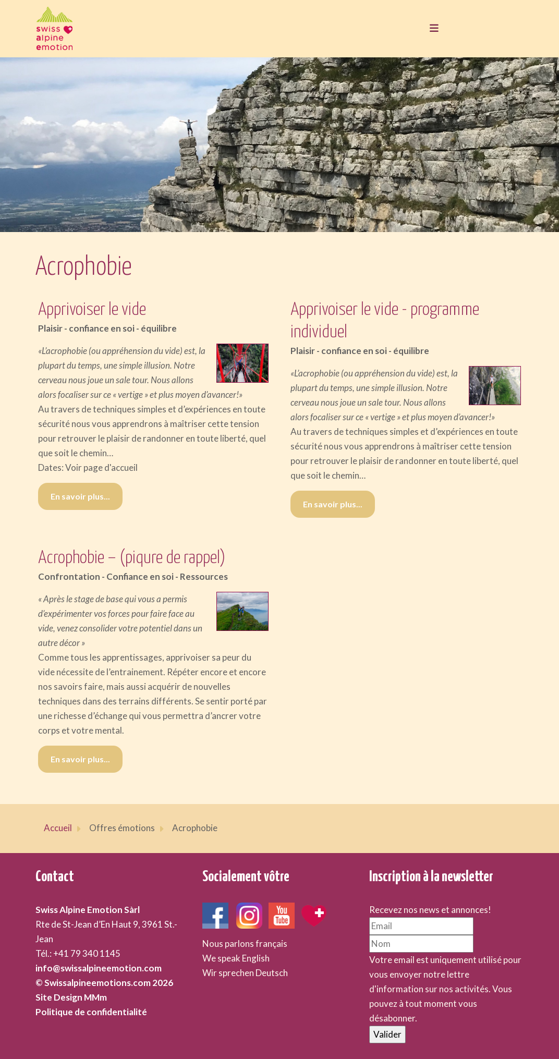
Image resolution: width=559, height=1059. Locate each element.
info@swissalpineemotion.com (98, 968)
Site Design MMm (71, 997)
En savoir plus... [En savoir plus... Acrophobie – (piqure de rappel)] (80, 759)
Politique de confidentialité (91, 1011)
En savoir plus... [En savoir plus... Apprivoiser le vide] (80, 496)
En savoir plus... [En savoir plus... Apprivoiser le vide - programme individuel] (332, 504)
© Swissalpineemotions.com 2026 (104, 982)
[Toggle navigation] (431, 29)
